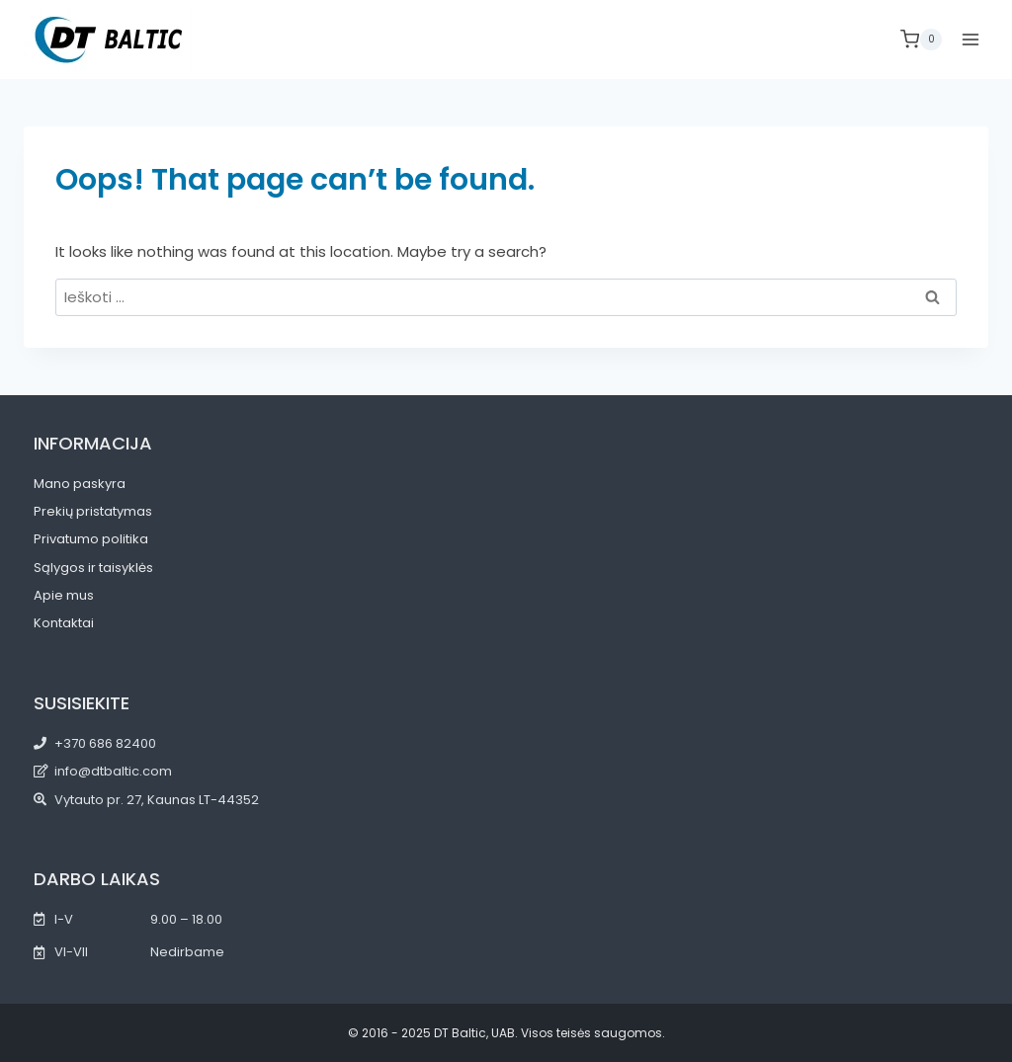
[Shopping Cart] (921, 39)
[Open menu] (970, 39)
